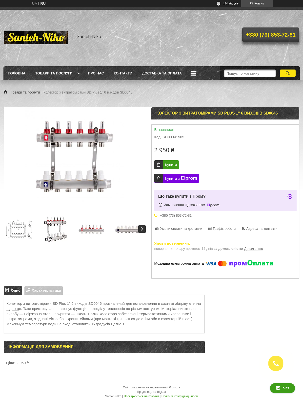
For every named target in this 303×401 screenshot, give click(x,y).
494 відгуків (231, 3)
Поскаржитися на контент (141, 396)
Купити (171, 165)
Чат (282, 388)
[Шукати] (288, 73)
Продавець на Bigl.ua (151, 392)
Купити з (181, 178)
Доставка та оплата (162, 73)
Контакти (123, 73)
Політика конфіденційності (180, 396)
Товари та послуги (54, 73)
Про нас (96, 73)
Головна (16, 73)
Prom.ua (174, 387)
